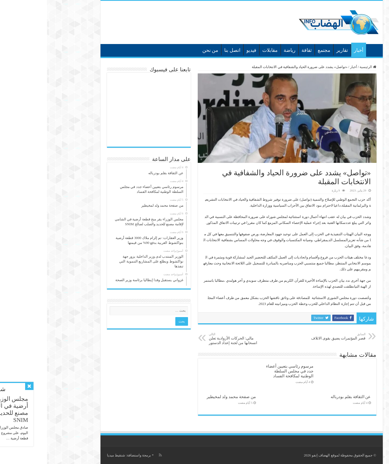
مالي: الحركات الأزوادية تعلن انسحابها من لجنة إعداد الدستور (189, 338)
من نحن (163, 50)
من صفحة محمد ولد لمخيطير (184, 396)
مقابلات (223, 50)
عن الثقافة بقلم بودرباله (304, 396)
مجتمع (277, 50)
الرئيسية (326, 49)
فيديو (204, 50)
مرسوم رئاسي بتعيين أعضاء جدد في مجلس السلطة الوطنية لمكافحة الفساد (242, 371)
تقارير (295, 50)
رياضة (243, 50)
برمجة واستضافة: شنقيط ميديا (82, 455)
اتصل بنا (185, 50)
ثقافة (259, 50)
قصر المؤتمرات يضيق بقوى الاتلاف (290, 336)
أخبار (311, 50)
